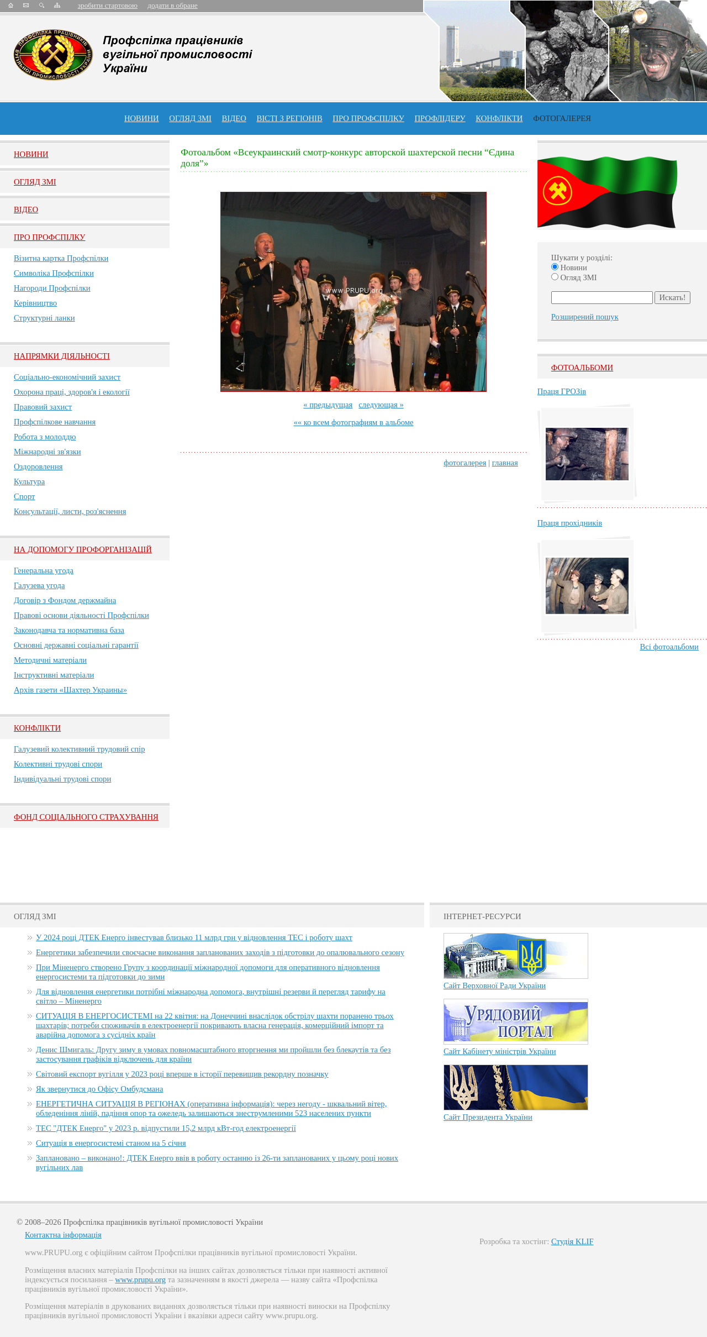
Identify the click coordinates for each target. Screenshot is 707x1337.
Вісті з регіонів (289, 118)
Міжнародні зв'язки (47, 451)
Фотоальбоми (582, 367)
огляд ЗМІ (190, 118)
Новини (141, 118)
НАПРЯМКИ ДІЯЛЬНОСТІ (62, 356)
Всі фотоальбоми (669, 646)
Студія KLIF (572, 1241)
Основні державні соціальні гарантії (76, 645)
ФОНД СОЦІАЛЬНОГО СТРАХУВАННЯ (86, 816)
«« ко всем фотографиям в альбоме (353, 422)
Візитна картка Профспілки (61, 258)
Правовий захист (43, 406)
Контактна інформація (63, 1234)
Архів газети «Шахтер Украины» (70, 689)
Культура (29, 481)
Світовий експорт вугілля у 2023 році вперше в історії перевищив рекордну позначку (182, 1073)
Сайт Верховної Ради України (495, 985)
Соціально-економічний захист (67, 377)
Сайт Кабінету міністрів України (500, 1051)
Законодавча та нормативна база (69, 630)
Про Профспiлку (49, 237)
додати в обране (172, 5)
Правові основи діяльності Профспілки (81, 615)
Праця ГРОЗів (561, 391)
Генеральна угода (43, 570)
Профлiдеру (439, 118)
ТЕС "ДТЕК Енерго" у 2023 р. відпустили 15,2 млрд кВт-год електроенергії (166, 1128)
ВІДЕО (234, 118)
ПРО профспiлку (368, 118)
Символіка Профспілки (54, 273)
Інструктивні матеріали (54, 674)
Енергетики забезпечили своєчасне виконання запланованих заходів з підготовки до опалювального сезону (220, 952)
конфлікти (499, 118)
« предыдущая (327, 404)
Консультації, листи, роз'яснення (70, 511)
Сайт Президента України (488, 1117)
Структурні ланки (44, 317)
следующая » (380, 404)
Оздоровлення (38, 466)
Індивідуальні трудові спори (62, 778)
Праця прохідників (569, 522)
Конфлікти (37, 727)
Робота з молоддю (45, 436)
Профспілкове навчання (55, 421)
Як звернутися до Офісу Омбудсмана (99, 1088)
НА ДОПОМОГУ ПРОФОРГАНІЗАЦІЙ (83, 549)
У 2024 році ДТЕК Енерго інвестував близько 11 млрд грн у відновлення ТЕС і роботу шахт (194, 937)
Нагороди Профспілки (52, 288)
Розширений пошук (585, 316)
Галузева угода (39, 585)
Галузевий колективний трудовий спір (79, 748)
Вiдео (26, 209)
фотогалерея (465, 462)
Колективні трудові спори (58, 763)
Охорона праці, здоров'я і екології (72, 391)
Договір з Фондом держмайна (65, 600)
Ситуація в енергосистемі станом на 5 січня (111, 1143)
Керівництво (35, 302)
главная (505, 462)
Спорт (24, 496)
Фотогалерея (562, 118)
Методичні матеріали (50, 660)
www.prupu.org (140, 1279)
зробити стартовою (108, 5)
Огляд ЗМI (35, 181)
